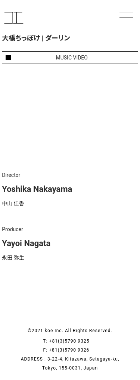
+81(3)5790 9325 (73, 341)
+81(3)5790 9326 (73, 350)
